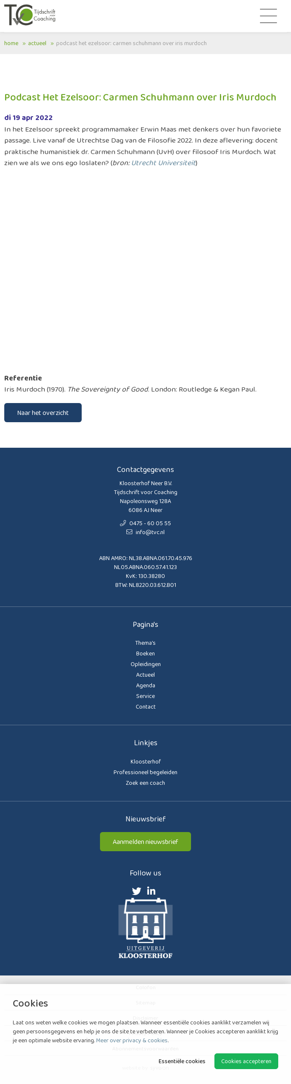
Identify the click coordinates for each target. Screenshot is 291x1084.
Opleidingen (146, 664)
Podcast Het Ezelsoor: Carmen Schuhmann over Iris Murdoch (131, 43)
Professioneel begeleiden (145, 772)
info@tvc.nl (145, 532)
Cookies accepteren (246, 1061)
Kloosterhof (146, 761)
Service (145, 696)
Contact (146, 706)
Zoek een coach (145, 782)
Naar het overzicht (43, 413)
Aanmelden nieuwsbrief (145, 842)
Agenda (145, 685)
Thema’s (145, 642)
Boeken (145, 653)
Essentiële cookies (182, 1061)
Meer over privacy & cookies (132, 1040)
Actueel (37, 43)
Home (11, 43)
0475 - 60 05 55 (145, 523)
